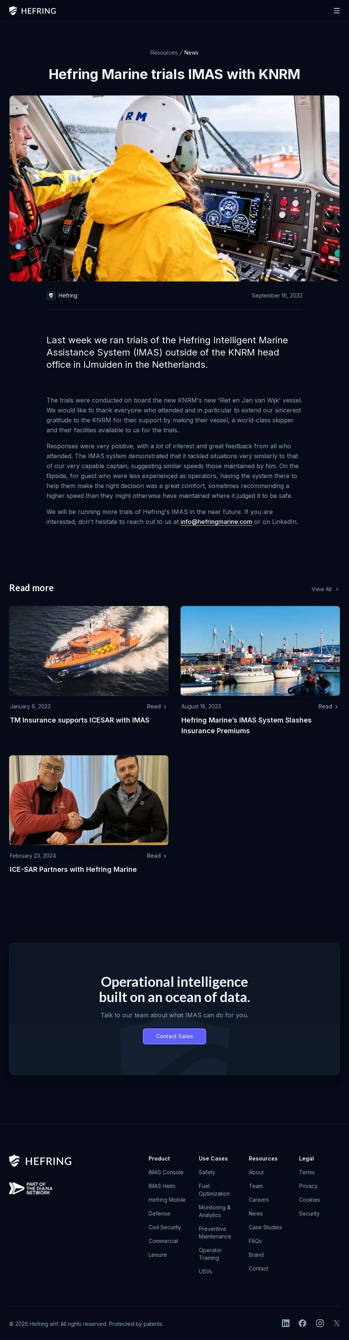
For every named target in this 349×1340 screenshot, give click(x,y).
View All (326, 589)
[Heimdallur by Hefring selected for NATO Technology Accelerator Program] (31, 1188)
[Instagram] (320, 1323)
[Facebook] (302, 1323)
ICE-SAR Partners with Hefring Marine (73, 869)
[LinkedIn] (286, 1323)
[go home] (40, 1161)
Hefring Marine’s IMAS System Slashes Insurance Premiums (246, 725)
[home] (32, 10)
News (191, 52)
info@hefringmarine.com (216, 521)
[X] (337, 1323)
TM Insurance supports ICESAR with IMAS (79, 720)
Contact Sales (174, 1036)
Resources (164, 52)
